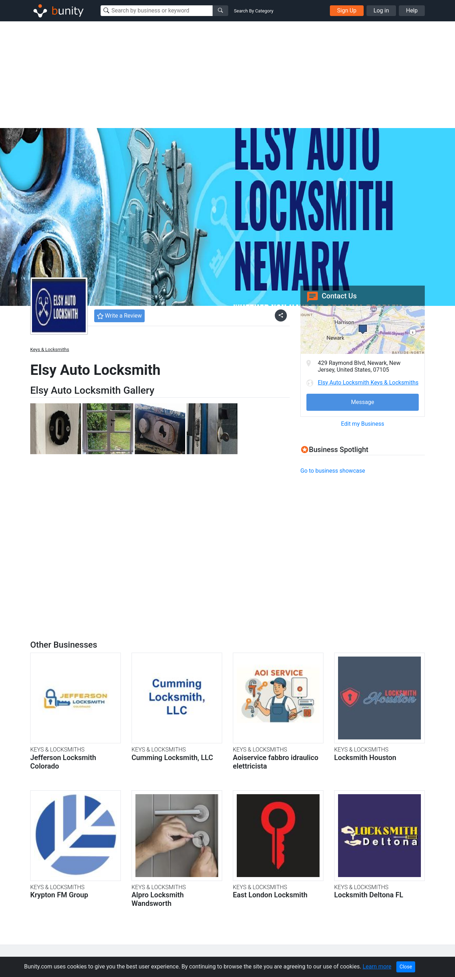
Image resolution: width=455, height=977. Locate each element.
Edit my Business (362, 423)
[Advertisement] (227, 74)
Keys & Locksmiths (49, 349)
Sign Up (347, 10)
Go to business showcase (332, 470)
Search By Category (253, 11)
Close (406, 967)
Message (362, 402)
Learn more (377, 966)
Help (412, 10)
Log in (381, 10)
